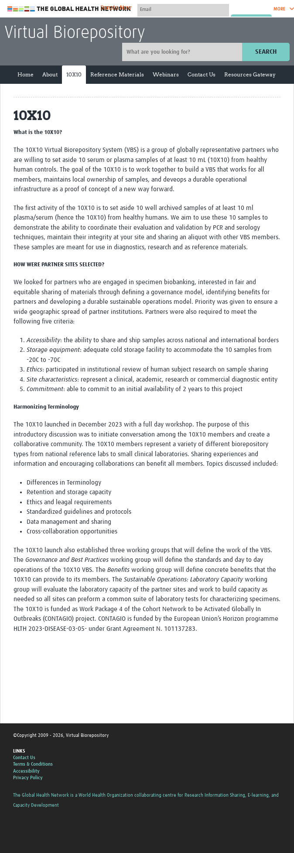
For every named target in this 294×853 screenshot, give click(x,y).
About (50, 74)
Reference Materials (117, 74)
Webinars (166, 74)
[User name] (183, 9)
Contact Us (201, 74)
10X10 (74, 74)
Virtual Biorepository (74, 33)
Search (266, 51)
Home (25, 74)
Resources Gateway (250, 74)
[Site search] (183, 52)
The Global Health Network (69, 9)
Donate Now (116, 8)
